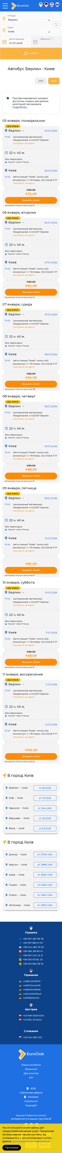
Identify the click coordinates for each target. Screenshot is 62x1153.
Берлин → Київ (31, 788)
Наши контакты (31, 1064)
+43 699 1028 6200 (33, 1015)
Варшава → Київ (31, 818)
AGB (31, 1088)
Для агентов (31, 1073)
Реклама (31, 1096)
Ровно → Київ (31, 895)
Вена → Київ (31, 828)
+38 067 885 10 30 (33, 942)
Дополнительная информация (31, 1141)
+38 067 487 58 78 (33, 938)
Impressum (31, 1101)
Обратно (46, 39)
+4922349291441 (32, 993)
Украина (31, 932)
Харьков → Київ (31, 808)
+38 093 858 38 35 (33, 963)
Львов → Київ (31, 885)
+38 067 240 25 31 (33, 955)
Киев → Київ (31, 875)
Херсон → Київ (31, 864)
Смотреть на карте (23, 143)
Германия (31, 975)
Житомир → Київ (31, 905)
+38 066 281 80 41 (32, 951)
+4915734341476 (32, 985)
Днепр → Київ (31, 854)
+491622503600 (32, 981)
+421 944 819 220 (32, 1037)
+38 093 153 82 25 (33, 959)
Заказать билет (31, 200)
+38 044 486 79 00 (33, 947)
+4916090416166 (32, 989)
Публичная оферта (31, 1092)
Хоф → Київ (31, 798)
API (31, 1077)
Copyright (31, 1105)
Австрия (31, 1009)
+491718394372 (31, 998)
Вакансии (31, 1069)
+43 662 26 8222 (32, 1019)
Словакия (31, 1031)
